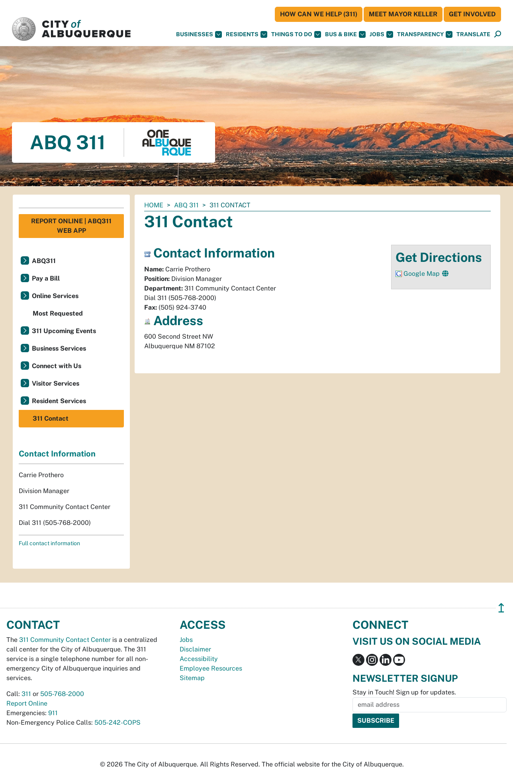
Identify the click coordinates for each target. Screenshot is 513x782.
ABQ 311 (186, 205)
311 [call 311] (26, 694)
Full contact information (49, 543)
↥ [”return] (501, 608)
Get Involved (472, 14)
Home (153, 205)
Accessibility (199, 659)
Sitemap (192, 678)
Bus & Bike (345, 34)
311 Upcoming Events (64, 331)
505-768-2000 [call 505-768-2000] (62, 694)
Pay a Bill (46, 278)
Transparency (424, 34)
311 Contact (51, 418)
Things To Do (296, 34)
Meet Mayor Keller (403, 14)
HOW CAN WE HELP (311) (318, 14)
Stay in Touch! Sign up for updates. (404, 692)
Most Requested (58, 313)
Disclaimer (195, 649)
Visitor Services (55, 383)
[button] (473, 34)
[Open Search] (497, 34)
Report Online (26, 703)
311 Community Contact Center (65, 640)
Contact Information (57, 453)
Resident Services (59, 401)
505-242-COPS (117, 722)
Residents (246, 34)
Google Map (422, 273)
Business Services (59, 348)
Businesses (199, 34)
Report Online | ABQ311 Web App (71, 225)
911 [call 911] (53, 713)
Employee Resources (211, 668)
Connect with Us (56, 366)
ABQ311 (44, 261)
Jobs (381, 34)
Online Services (55, 296)
